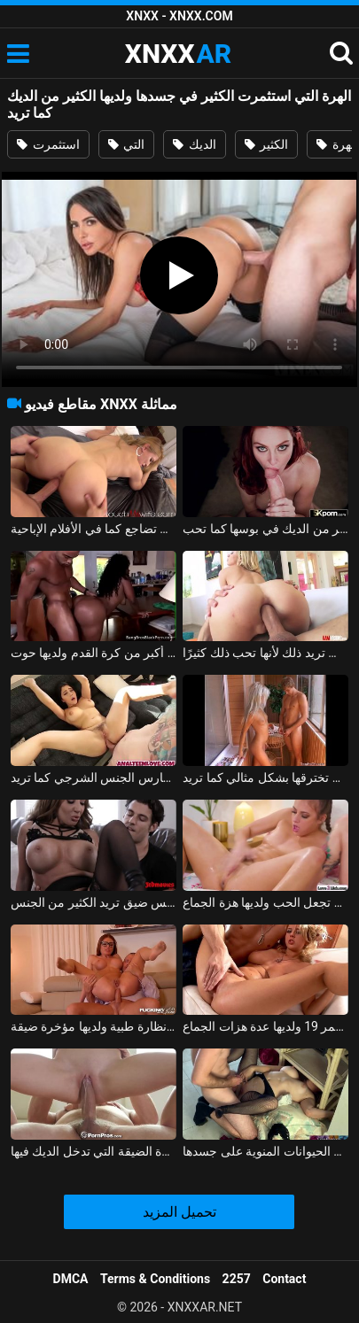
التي (126, 144)
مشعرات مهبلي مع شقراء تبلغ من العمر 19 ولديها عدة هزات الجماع (265, 1026)
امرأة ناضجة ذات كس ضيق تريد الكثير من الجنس (93, 902)
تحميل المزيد (179, 1211)
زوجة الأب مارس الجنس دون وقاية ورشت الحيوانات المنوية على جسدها (265, 1151)
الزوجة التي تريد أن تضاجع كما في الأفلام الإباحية (93, 529)
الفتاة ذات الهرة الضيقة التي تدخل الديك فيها (93, 1151)
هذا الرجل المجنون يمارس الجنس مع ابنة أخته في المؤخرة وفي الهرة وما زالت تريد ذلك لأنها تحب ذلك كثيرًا (265, 653)
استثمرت (48, 144)
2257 (236, 1279)
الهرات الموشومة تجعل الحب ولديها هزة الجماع (265, 902)
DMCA (71, 1279)
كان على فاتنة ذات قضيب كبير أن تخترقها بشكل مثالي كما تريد (265, 777)
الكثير (266, 144)
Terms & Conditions (155, 1279)
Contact (284, 1279)
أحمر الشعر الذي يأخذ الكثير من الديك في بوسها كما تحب (265, 529)
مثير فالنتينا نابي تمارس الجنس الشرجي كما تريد (93, 777)
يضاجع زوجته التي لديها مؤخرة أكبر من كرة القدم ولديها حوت (93, 653)
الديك (194, 144)
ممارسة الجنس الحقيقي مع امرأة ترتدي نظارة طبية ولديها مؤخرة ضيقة (93, 1026)
